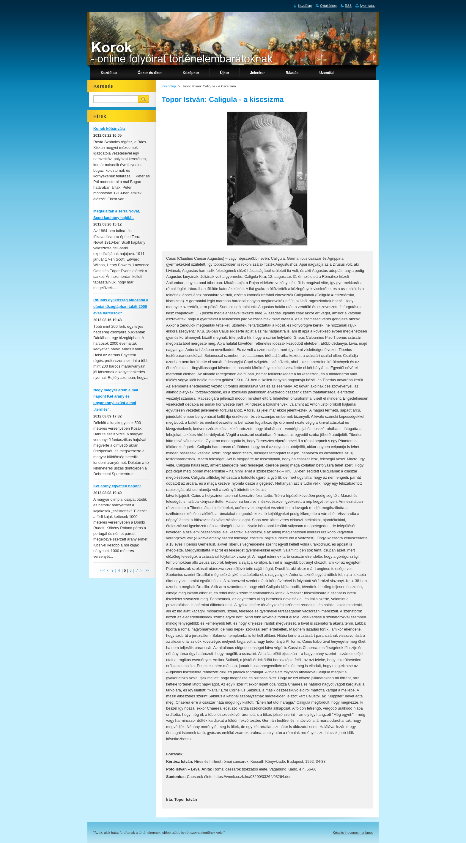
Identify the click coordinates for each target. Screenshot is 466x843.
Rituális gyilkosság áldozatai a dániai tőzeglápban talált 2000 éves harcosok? (120, 306)
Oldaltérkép (328, 5)
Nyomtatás (367, 5)
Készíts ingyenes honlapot (353, 832)
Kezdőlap (169, 86)
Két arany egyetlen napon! (117, 486)
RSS (348, 5)
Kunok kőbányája (109, 128)
